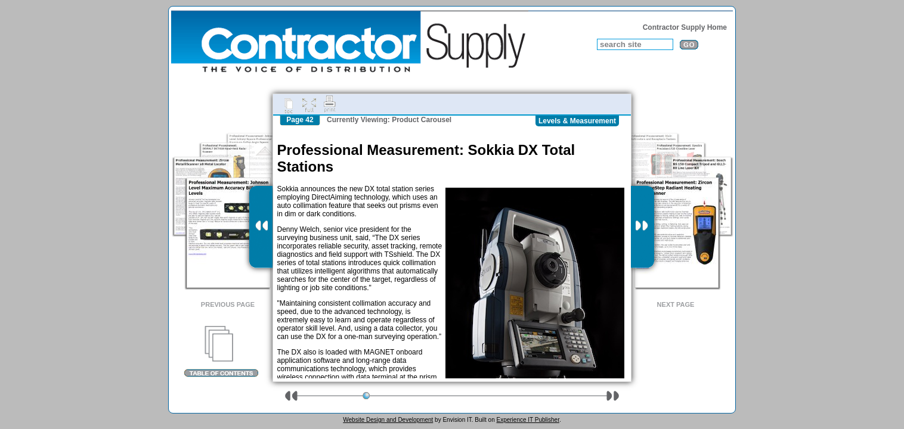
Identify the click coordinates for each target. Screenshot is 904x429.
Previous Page (228, 304)
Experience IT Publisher (527, 419)
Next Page (676, 304)
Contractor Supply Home (685, 27)
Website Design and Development (388, 419)
